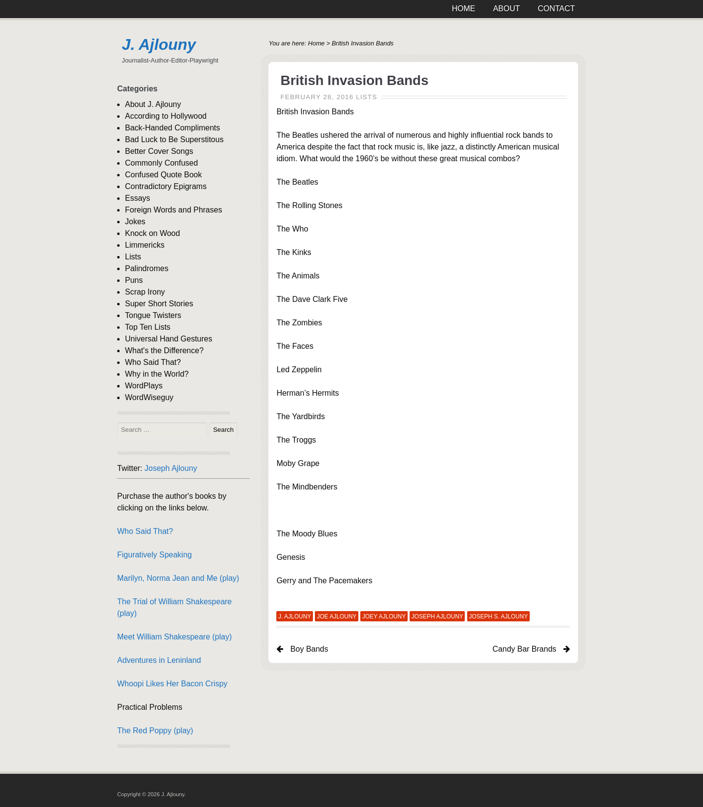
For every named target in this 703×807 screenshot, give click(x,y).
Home (316, 43)
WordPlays (144, 386)
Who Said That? (153, 362)
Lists (366, 97)
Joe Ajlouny (336, 616)
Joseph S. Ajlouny (498, 616)
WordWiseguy (149, 397)
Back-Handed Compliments (172, 128)
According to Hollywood (166, 116)
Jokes (135, 221)
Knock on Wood (152, 233)
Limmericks (145, 245)
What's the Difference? (164, 350)
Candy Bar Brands (525, 649)
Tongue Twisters (153, 315)
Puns (134, 280)
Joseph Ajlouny (437, 616)
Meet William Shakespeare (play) (174, 637)
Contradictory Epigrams (166, 186)
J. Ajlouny (159, 44)
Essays (137, 198)
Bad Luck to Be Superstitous (174, 139)
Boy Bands (309, 649)
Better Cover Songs (159, 151)
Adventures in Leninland (159, 660)
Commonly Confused (161, 163)
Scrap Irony (145, 292)
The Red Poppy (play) (155, 730)
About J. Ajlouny (153, 104)
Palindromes (146, 268)
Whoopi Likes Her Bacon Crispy (172, 684)
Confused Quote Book (163, 174)
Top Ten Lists (147, 327)
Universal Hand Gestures (168, 339)
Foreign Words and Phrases (173, 210)
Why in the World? (156, 374)
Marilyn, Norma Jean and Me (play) (178, 578)
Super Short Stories (159, 303)
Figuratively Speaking (154, 555)
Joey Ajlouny (384, 616)
